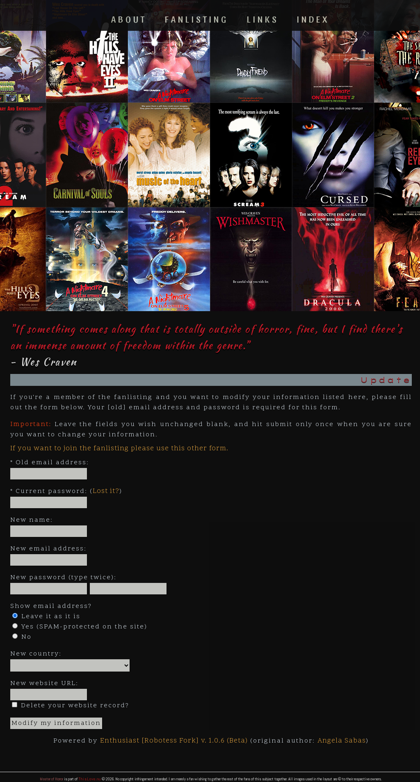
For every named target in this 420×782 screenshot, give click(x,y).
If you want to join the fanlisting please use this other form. (119, 449)
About (129, 19)
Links (263, 19)
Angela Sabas (341, 741)
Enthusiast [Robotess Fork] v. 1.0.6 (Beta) (174, 741)
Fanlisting (196, 19)
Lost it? (106, 491)
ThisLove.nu (89, 779)
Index (313, 19)
